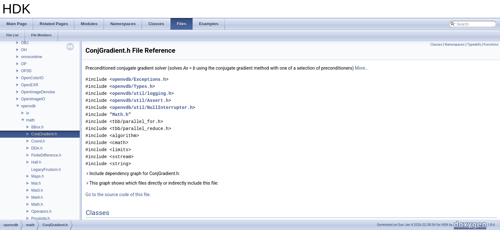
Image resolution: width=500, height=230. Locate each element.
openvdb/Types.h (132, 86)
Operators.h (41, 211)
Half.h (36, 162)
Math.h (37, 204)
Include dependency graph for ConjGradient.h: (132, 173)
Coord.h (38, 141)
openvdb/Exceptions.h (139, 79)
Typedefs (474, 44)
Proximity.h (40, 218)
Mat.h (36, 183)
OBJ (24, 43)
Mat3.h (37, 190)
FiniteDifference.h (46, 155)
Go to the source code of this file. (118, 194)
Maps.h (37, 176)
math (30, 120)
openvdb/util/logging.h (141, 93)
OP (23, 64)
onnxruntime (31, 57)
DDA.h (36, 148)
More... (362, 68)
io (27, 113)
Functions (490, 44)
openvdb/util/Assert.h (140, 100)
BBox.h (37, 127)
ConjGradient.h (44, 134)
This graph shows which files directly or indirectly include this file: (151, 183)
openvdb (28, 106)
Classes (436, 44)
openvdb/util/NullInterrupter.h (152, 107)
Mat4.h (37, 197)
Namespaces (455, 44)
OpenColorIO (32, 78)
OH (24, 50)
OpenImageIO (33, 99)
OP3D (26, 71)
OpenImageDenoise (38, 92)
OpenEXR (29, 85)
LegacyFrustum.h (46, 169)
